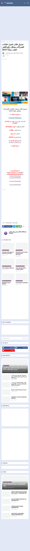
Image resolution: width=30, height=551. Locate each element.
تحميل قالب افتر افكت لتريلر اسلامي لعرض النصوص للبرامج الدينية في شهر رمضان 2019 (19, 377)
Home (3, 41)
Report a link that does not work (18, 389)
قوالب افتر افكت (9, 41)
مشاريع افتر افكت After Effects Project (17, 232)
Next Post (25, 338)
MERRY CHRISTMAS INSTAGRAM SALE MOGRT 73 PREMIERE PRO (19, 492)
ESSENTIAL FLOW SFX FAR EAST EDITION (19, 397)
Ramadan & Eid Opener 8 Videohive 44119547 (8, 252)
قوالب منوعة (15, 222)
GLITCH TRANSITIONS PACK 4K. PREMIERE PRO (19, 499)
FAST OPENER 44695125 (8, 268)
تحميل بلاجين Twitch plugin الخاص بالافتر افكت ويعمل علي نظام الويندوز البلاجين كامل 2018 (18, 384)
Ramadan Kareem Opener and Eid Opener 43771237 (22, 253)
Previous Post (6, 338)
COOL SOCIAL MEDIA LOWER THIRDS (21, 268)
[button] (2, 3)
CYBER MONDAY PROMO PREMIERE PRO (17, 507)
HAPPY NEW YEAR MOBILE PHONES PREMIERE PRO (17, 514)
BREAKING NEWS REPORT (6, 283)
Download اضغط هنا (15, 176)
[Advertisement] (15, 23)
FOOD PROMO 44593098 (22, 282)
